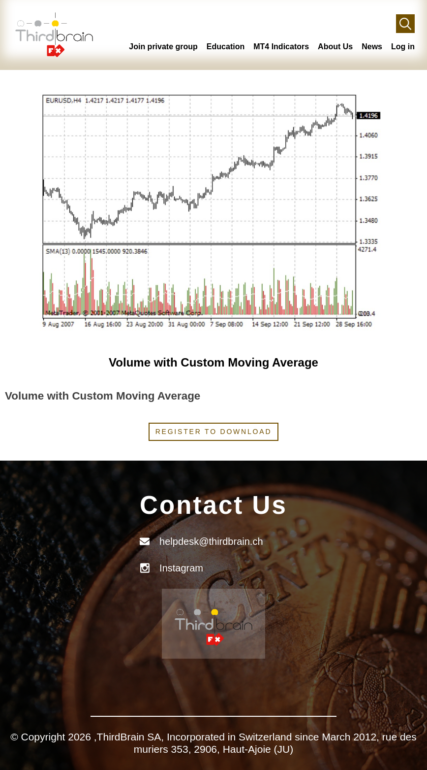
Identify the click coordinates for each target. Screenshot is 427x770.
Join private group (163, 46)
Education (225, 46)
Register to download (213, 431)
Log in (403, 46)
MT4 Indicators (281, 46)
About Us (335, 46)
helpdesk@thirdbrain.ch (211, 541)
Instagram (181, 568)
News (372, 46)
